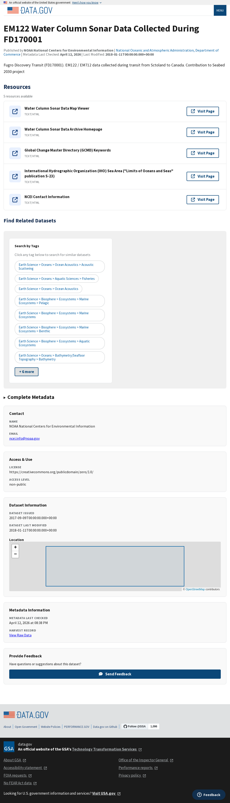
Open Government (26, 727)
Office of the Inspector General (146, 760)
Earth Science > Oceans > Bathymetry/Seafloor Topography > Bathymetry (52, 357)
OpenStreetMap (195, 589)
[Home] (29, 10)
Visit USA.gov (106, 793)
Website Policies (50, 727)
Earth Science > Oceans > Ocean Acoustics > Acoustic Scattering (56, 266)
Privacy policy (132, 775)
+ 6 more (26, 371)
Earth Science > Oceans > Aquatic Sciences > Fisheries (57, 278)
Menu (220, 10)
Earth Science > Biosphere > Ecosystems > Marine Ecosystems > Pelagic (54, 301)
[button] (15, 547)
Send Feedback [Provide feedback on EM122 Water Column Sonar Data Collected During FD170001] (115, 674)
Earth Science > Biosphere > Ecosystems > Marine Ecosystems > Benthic (54, 329)
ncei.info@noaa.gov (24, 438)
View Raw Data (20, 635)
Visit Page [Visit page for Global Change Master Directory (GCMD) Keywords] (202, 153)
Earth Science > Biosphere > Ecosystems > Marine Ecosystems (54, 315)
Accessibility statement (25, 767)
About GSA (15, 760)
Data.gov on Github (105, 727)
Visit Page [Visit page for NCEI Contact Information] (202, 199)
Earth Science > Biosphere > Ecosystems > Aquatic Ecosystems (54, 343)
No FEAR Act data (20, 782)
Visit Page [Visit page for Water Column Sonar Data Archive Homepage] (202, 132)
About (7, 727)
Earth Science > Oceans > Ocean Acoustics (48, 289)
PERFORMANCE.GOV (76, 727)
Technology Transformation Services (107, 749)
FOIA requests (18, 775)
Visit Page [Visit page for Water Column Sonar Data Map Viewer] (202, 111)
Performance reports (138, 767)
